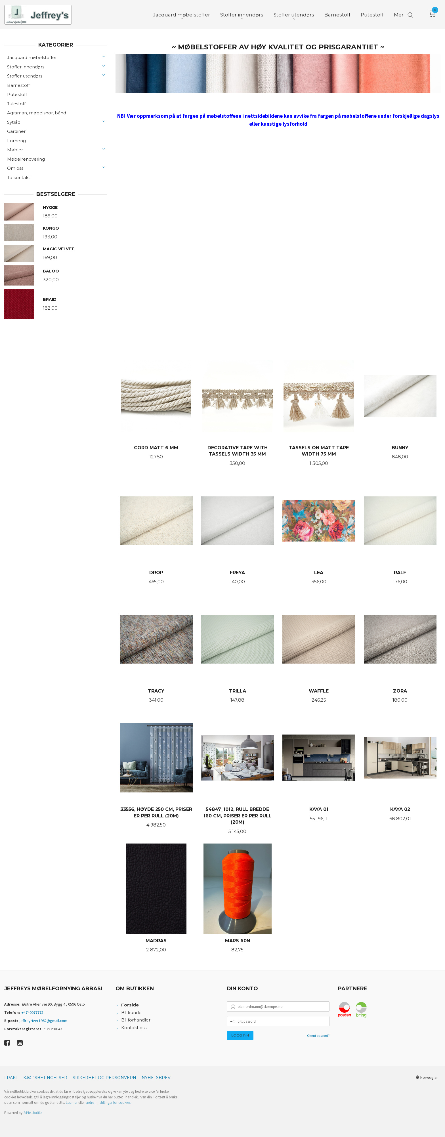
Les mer (71, 1102)
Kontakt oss (133, 1027)
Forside (130, 1005)
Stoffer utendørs (24, 76)
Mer (399, 14)
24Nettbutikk (32, 1112)
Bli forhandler (135, 1020)
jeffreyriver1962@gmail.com (43, 1020)
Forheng (16, 140)
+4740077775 (32, 1012)
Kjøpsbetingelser (45, 1077)
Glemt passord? (318, 1035)
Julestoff (16, 103)
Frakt (11, 1077)
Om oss (15, 168)
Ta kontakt (18, 177)
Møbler (15, 149)
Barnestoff (18, 85)
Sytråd (13, 122)
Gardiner (16, 131)
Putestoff (17, 94)
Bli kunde (131, 1012)
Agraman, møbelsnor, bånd (36, 113)
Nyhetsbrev (156, 1077)
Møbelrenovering (26, 159)
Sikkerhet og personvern (104, 1077)
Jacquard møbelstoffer (32, 57)
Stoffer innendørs (25, 67)
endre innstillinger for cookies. (108, 1102)
